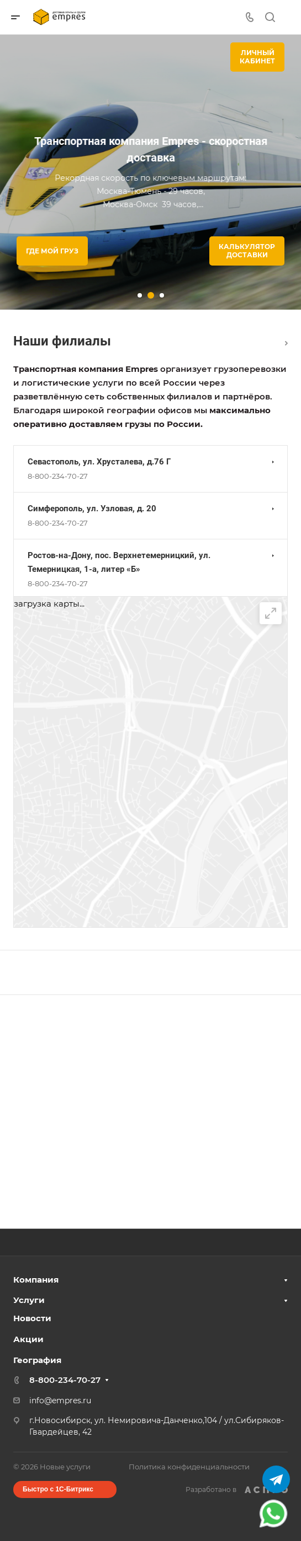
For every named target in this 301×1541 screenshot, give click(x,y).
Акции (28, 1339)
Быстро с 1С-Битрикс (58, 1489)
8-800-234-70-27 (58, 476)
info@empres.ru (60, 1400)
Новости (32, 1318)
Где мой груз (52, 251)
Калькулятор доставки (247, 250)
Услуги (29, 1300)
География (37, 1360)
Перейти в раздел (286, 343)
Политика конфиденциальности (189, 1466)
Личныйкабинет (257, 56)
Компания (36, 1279)
